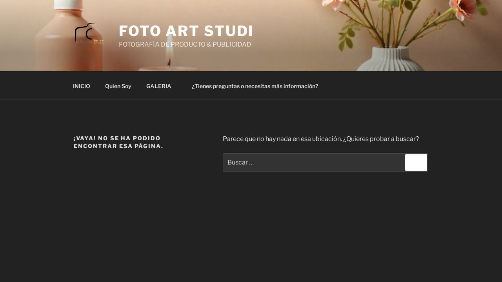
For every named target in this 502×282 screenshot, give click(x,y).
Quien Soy (118, 86)
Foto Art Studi (186, 31)
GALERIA (162, 86)
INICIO (81, 86)
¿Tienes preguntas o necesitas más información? (255, 86)
